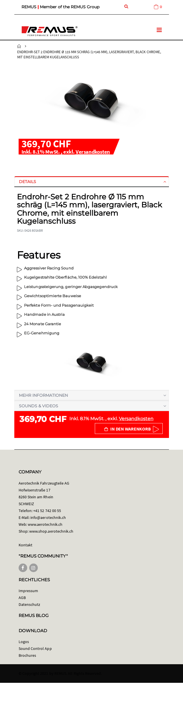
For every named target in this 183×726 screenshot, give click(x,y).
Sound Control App (35, 648)
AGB (22, 597)
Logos (24, 641)
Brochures (27, 655)
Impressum (28, 590)
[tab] (91, 181)
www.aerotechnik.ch (45, 524)
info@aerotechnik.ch (48, 517)
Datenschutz (29, 604)
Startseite (19, 46)
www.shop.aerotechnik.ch (51, 531)
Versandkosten (93, 151)
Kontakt (25, 545)
